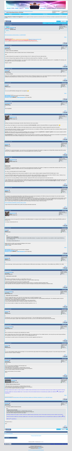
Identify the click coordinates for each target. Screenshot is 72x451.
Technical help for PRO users (18, 397)
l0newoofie (7, 103)
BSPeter (12, 27)
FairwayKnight (8, 272)
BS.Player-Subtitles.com (28, 397)
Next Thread (39, 435)
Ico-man (13, 380)
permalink (65, 24)
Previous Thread (33, 435)
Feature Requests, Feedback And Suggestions (26, 11)
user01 (6, 70)
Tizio (6, 85)
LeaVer (7, 47)
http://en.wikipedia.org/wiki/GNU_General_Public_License (15, 202)
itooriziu (7, 360)
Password (53, 12)
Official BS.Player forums (10, 11)
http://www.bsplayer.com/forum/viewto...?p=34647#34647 (15, 34)
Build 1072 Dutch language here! (35, 39)
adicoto (7, 144)
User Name (54, 11)
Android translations (8, 397)
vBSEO (39, 447)
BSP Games (50, 397)
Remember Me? (64, 11)
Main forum (16, 11)
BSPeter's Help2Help (38, 397)
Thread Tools (50, 23)
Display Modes (63, 23)
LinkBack (44, 23)
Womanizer (12, 117)
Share (65, 37)
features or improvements (9, 433)
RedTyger (40, 448)
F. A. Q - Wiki (44, 397)
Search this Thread (57, 23)
